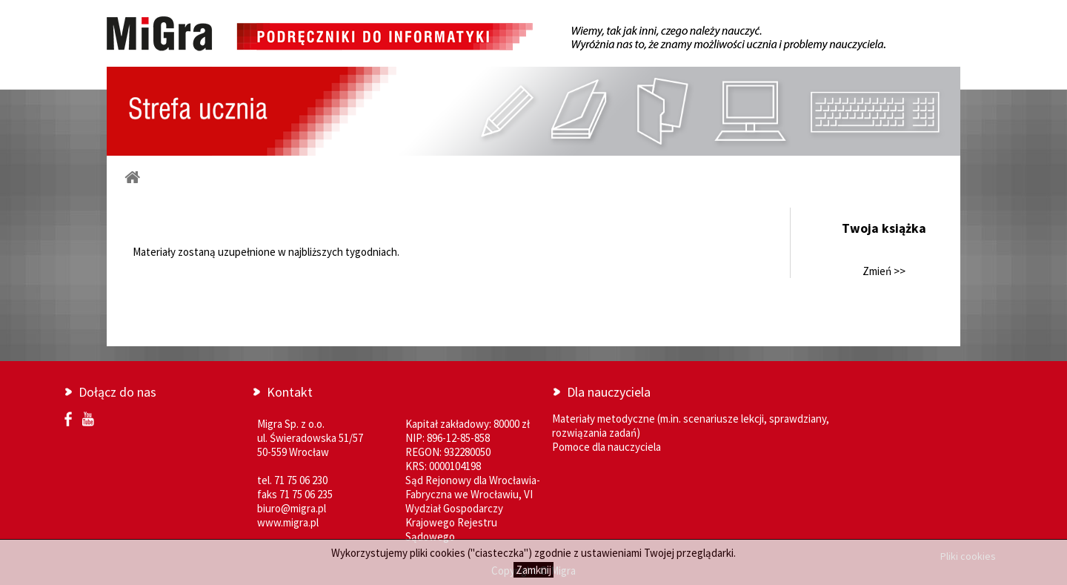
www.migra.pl (288, 522)
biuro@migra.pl (291, 508)
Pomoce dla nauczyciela (606, 447)
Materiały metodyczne (603, 419)
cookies (447, 553)
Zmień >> (883, 271)
